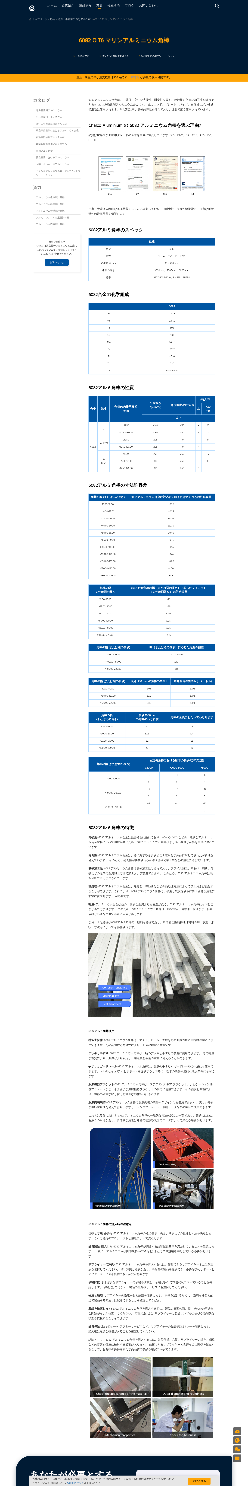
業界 (106, 7)
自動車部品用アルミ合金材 (50, 136)
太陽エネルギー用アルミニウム (52, 163)
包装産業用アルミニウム (49, 116)
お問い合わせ (155, 7)
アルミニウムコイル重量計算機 (52, 216)
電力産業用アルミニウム (49, 109)
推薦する (120, 7)
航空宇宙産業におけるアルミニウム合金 (57, 129)
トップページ (39, 18)
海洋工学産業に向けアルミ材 (74, 18)
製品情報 (92, 7)
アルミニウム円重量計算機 (50, 223)
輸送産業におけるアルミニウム (52, 156)
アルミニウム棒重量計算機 (50, 203)
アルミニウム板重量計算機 (50, 196)
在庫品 (135, 76)
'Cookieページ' (75, 1483)
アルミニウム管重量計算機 (50, 209)
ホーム (59, 7)
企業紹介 (74, 7)
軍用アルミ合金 (44, 149)
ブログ (136, 7)
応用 (52, 18)
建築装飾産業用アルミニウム (51, 142)
